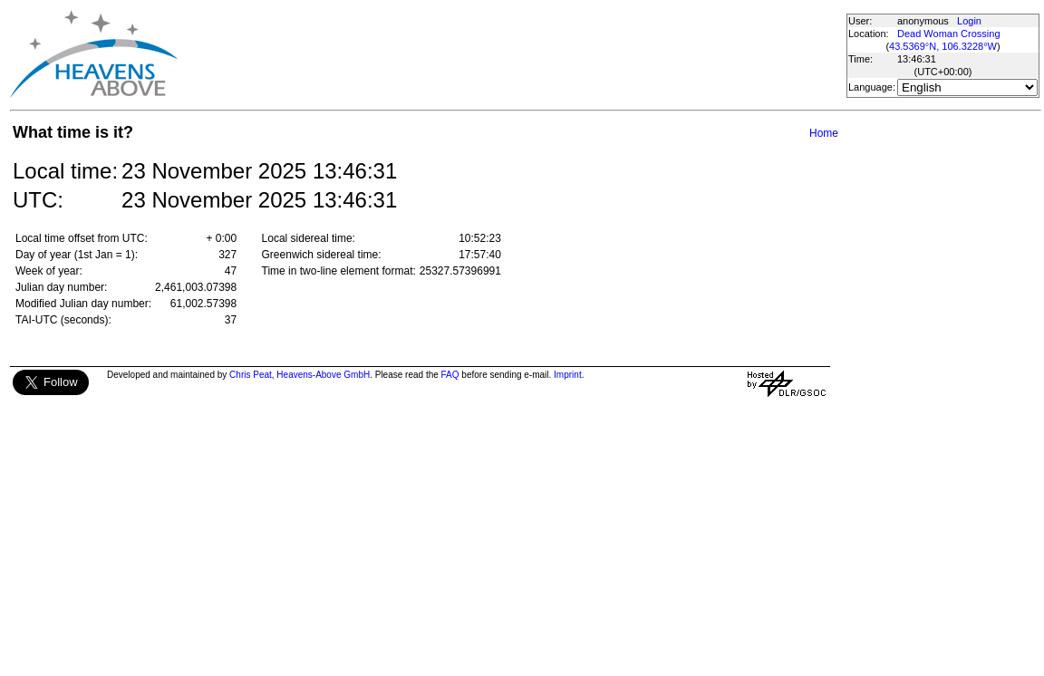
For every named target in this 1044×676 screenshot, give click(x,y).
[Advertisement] (511, 54)
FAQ (450, 375)
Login (969, 20)
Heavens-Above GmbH (323, 375)
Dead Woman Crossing (948, 33)
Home (823, 133)
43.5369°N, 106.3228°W (943, 46)
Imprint (568, 375)
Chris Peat (250, 375)
